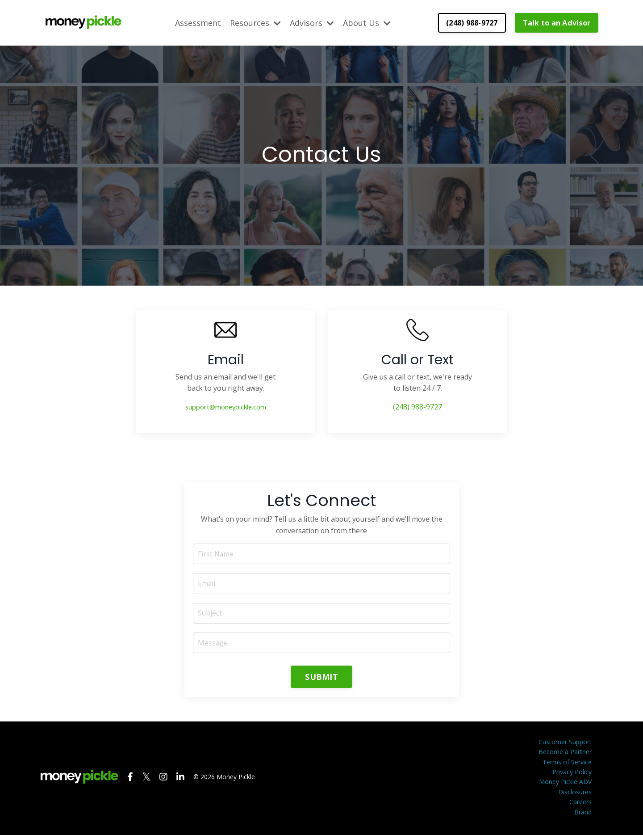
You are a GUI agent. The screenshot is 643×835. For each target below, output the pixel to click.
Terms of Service (567, 763)
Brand (583, 814)
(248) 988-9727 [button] (472, 22)
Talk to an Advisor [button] (557, 22)
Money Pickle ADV (565, 784)
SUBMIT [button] (321, 678)
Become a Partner (565, 754)
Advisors (312, 22)
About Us (367, 22)
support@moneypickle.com (225, 407)
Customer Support (565, 743)
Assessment (198, 22)
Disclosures (575, 793)
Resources (255, 22)
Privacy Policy (572, 774)
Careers (580, 804)
